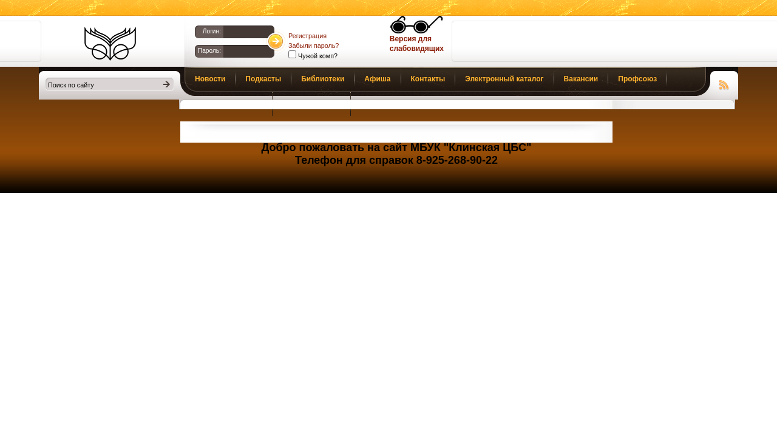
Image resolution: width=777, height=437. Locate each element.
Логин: (212, 31)
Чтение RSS (724, 83)
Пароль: (209, 50)
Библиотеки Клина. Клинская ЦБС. (110, 44)
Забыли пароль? (313, 45)
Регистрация (307, 35)
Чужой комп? (317, 55)
